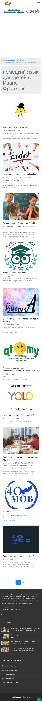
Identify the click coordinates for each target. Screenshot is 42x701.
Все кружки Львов (8, 674)
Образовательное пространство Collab (20, 556)
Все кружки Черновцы (9, 670)
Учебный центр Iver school (15, 272)
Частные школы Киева (10, 683)
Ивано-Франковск (9, 60)
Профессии (6, 687)
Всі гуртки (20, 60)
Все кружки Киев (8, 678)
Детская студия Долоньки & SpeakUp (20, 223)
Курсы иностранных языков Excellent (20, 174)
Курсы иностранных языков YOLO (18, 415)
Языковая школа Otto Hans (15, 127)
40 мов (6, 512)
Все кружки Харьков (9, 666)
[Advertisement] (21, 35)
